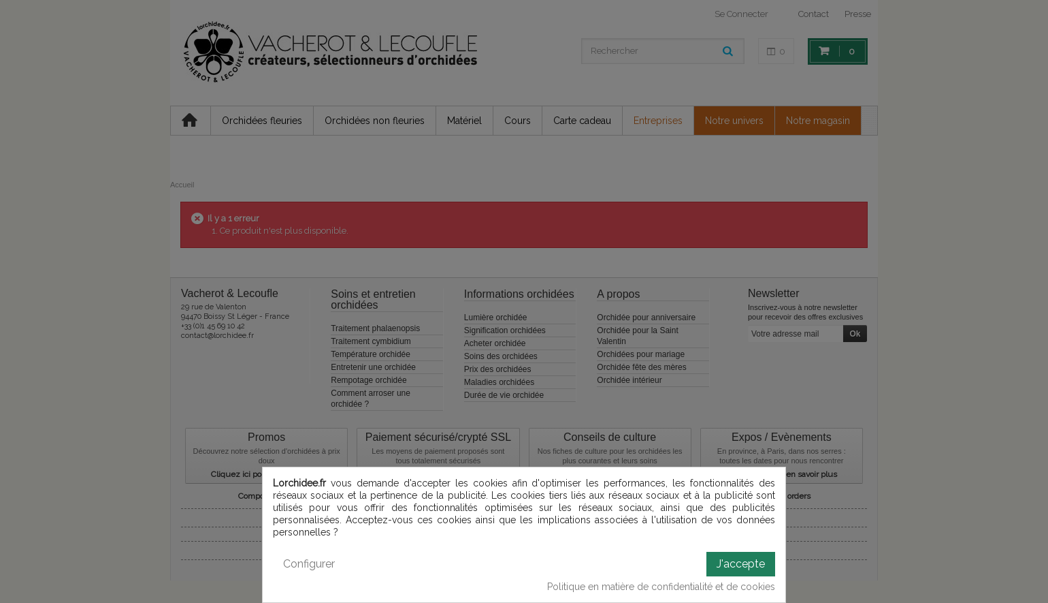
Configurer (309, 563)
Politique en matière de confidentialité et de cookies (661, 586)
